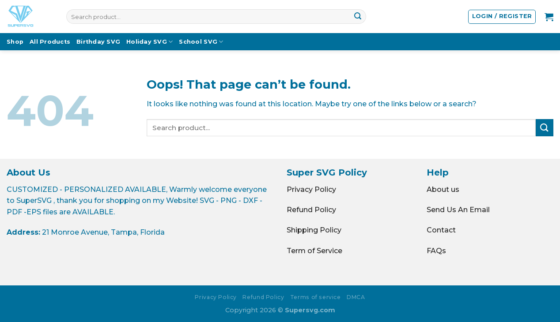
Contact (441, 230)
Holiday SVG (149, 41)
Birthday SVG (98, 41)
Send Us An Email (458, 210)
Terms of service (315, 297)
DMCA (356, 297)
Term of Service (314, 251)
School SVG (201, 41)
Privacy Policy (311, 189)
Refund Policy (311, 210)
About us (443, 189)
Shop (15, 41)
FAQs (436, 251)
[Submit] (357, 16)
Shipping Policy (314, 230)
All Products (50, 41)
